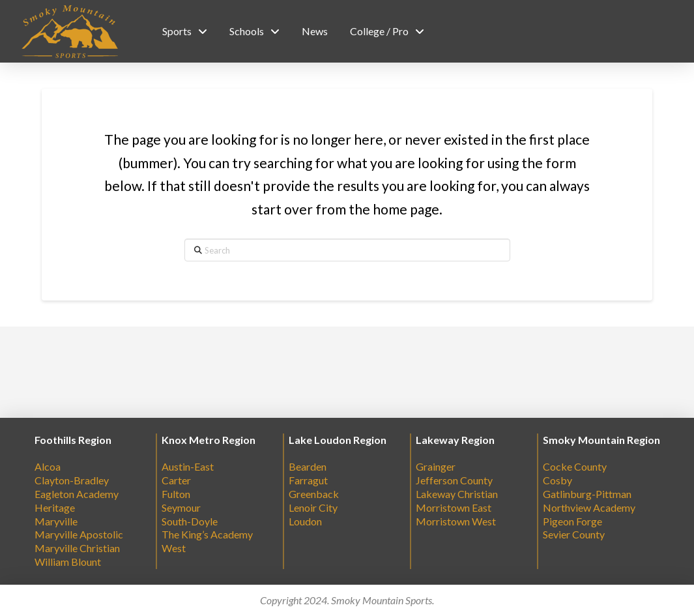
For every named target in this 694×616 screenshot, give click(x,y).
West (174, 548)
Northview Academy (589, 507)
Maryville (56, 521)
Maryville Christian (77, 548)
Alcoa (48, 466)
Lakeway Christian (457, 494)
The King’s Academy (207, 534)
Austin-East (188, 466)
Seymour (181, 507)
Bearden (307, 466)
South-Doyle (190, 521)
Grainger (435, 466)
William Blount (68, 561)
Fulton (176, 494)
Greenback (314, 494)
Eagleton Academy (77, 494)
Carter (176, 480)
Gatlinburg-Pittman (587, 494)
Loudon (305, 521)
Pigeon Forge (572, 521)
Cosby (557, 480)
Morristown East (453, 507)
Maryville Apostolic (79, 534)
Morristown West (456, 521)
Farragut (308, 480)
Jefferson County (454, 480)
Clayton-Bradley (72, 480)
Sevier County (574, 534)
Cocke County (575, 466)
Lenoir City (313, 507)
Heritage (55, 507)
